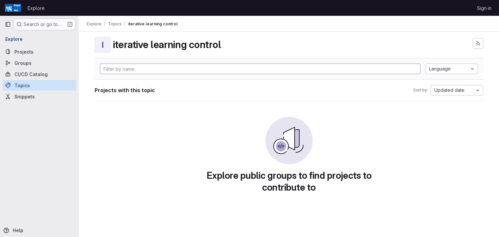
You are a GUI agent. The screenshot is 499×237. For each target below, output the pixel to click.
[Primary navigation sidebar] (8, 24)
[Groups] (39, 63)
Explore (36, 8)
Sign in (484, 8)
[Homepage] (13, 8)
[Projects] (39, 51)
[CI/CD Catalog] (39, 74)
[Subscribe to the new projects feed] (478, 43)
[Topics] (39, 85)
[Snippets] (39, 96)
